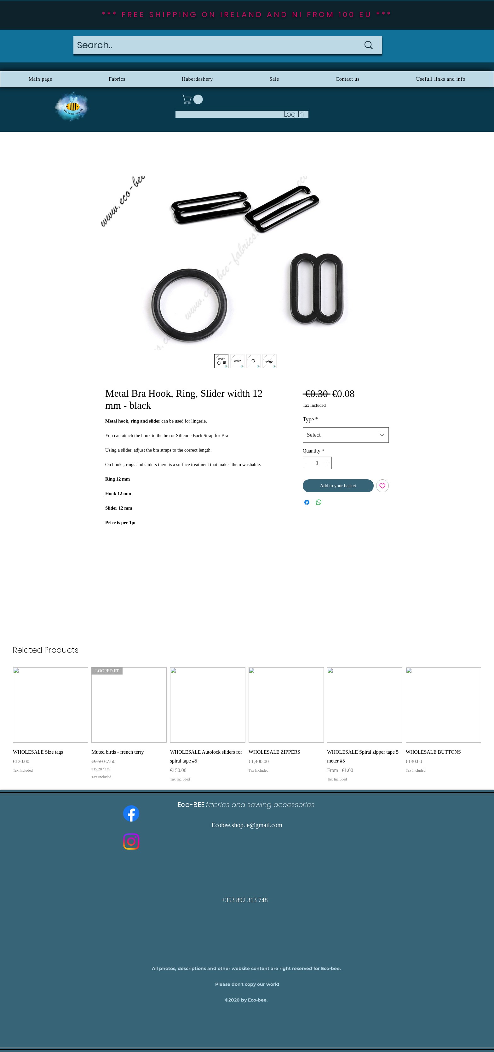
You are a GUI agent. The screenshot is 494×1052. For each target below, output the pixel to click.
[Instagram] (131, 841)
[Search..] (209, 45)
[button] (193, 99)
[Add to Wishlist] (382, 485)
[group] (247, 724)
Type (310, 419)
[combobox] (346, 435)
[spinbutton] (317, 463)
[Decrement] (308, 463)
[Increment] (326, 463)
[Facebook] (131, 813)
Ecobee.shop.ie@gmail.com (246, 824)
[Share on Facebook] (307, 502)
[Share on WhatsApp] (319, 502)
